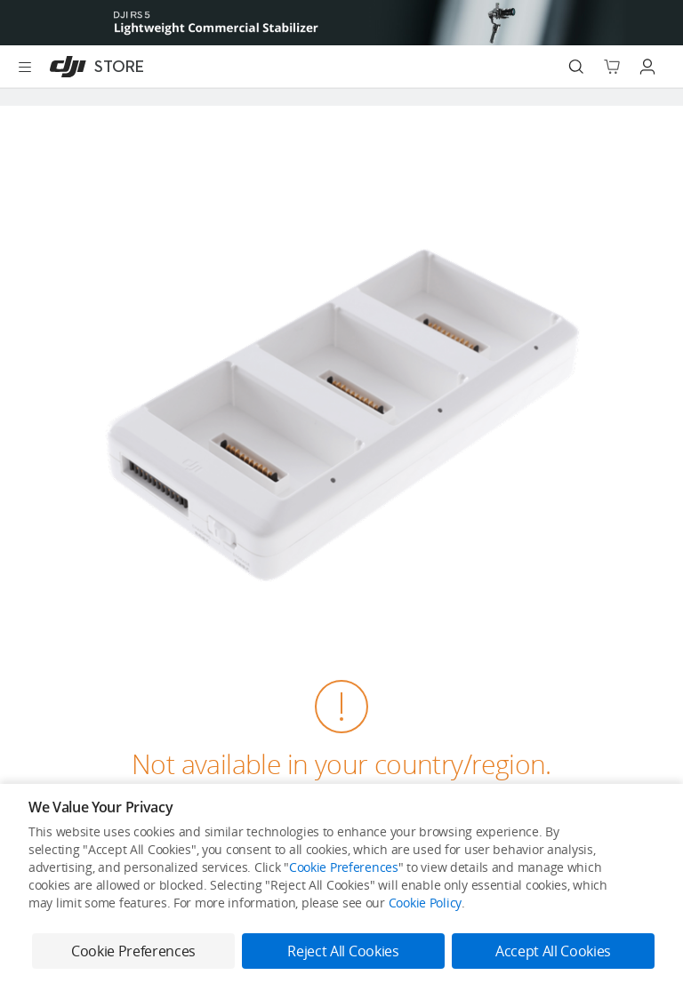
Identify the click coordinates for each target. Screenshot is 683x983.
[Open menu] (25, 66)
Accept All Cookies (553, 951)
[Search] (576, 66)
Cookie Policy (425, 902)
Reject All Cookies (342, 951)
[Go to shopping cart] (612, 66)
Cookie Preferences (343, 867)
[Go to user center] (647, 66)
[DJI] (93, 66)
